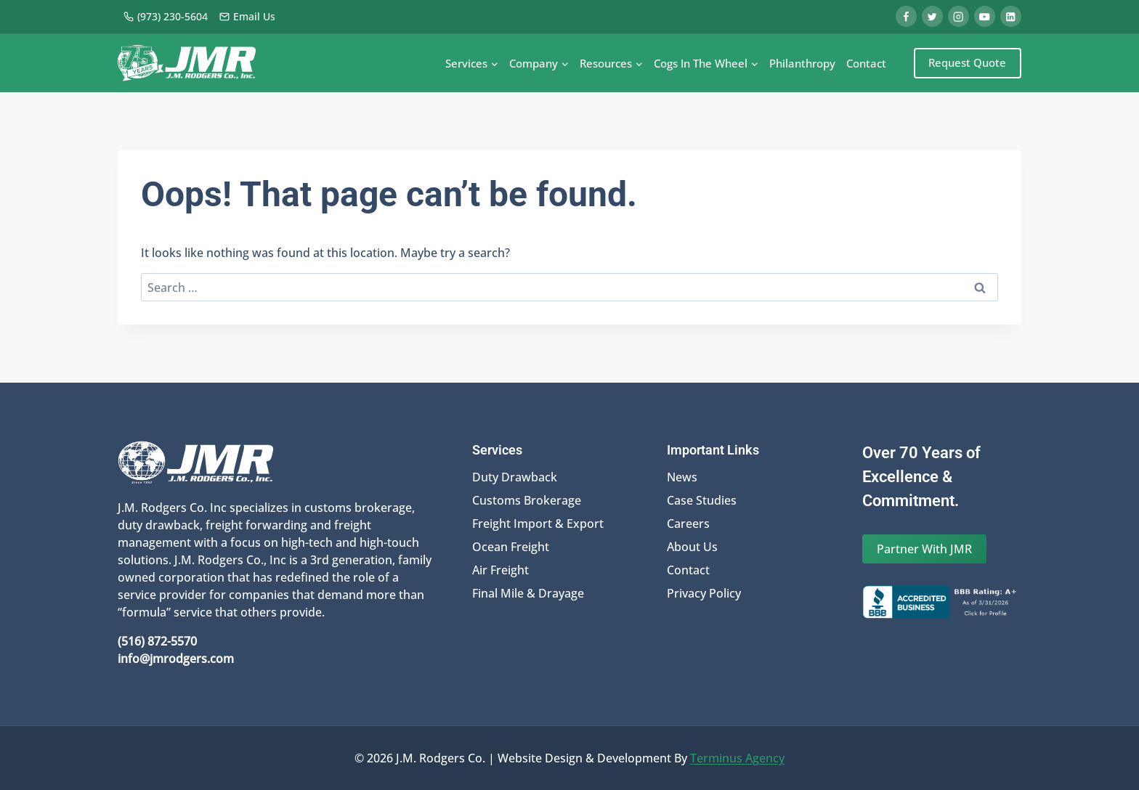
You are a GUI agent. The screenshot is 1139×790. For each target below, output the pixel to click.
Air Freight (500, 570)
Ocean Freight (510, 547)
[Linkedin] (1010, 16)
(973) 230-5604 (165, 16)
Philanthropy (802, 63)
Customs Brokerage (526, 500)
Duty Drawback (514, 477)
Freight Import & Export (538, 524)
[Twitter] (932, 16)
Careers (688, 524)
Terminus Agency (737, 758)
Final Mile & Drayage (528, 593)
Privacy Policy (704, 593)
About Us (692, 547)
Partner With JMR (924, 549)
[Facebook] (906, 16)
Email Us (247, 16)
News (682, 477)
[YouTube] (984, 16)
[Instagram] (958, 16)
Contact (866, 63)
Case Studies (702, 500)
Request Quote (967, 62)
